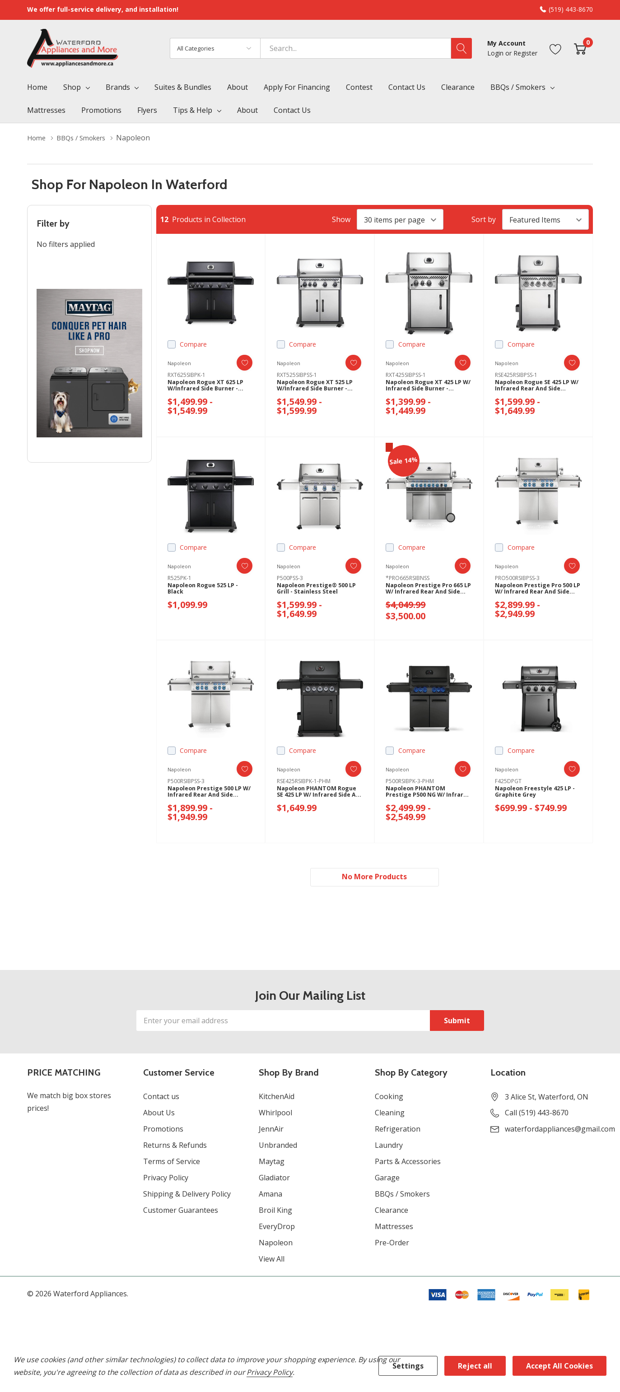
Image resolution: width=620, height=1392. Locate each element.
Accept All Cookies (559, 1366)
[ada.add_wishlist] (237, 363)
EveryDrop (277, 1229)
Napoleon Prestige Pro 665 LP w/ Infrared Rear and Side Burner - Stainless (429, 592)
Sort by (483, 219)
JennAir (271, 1131)
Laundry (389, 1147)
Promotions (163, 1131)
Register (525, 53)
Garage (387, 1180)
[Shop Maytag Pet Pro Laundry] (89, 363)
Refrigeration (397, 1131)
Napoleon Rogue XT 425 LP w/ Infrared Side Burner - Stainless (429, 389)
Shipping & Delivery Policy (187, 1196)
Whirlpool (275, 1115)
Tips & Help (192, 110)
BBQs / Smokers (517, 87)
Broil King (275, 1212)
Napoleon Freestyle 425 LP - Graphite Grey (537, 795)
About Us (159, 1115)
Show (341, 219)
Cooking (389, 1099)
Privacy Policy (165, 1180)
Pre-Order (392, 1245)
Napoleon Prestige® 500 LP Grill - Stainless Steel (316, 592)
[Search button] (461, 48)
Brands (118, 87)
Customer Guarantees (180, 1212)
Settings (408, 1366)
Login (496, 53)
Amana (270, 1196)
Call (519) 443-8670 (537, 1115)
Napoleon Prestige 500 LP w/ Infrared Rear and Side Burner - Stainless (210, 795)
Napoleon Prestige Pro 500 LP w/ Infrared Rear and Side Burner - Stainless (538, 592)
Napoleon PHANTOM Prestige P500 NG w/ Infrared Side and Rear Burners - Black (422, 795)
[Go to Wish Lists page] (556, 48)
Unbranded (278, 1147)
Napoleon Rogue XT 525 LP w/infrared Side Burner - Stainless (320, 389)
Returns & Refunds (175, 1147)
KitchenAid (276, 1099)
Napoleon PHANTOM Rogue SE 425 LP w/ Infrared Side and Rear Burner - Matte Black (313, 795)
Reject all (475, 1366)
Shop (72, 87)
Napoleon (276, 1245)
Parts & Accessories (408, 1164)
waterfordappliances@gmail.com (560, 1131)
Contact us (161, 1099)
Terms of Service (171, 1164)
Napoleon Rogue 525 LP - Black (208, 592)
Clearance (391, 1212)
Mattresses (394, 1229)
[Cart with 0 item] (580, 48)
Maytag (271, 1164)
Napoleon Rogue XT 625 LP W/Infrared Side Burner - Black (211, 389)
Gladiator (274, 1180)
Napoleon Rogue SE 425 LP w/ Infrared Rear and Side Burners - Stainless (537, 389)
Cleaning (390, 1115)
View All (271, 1261)
